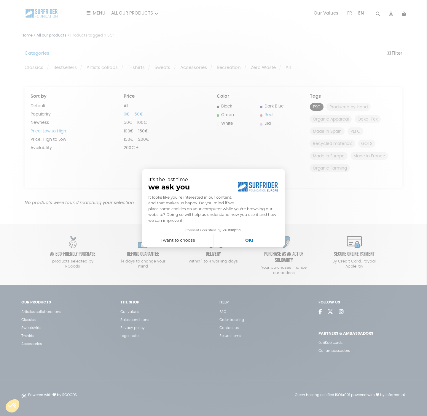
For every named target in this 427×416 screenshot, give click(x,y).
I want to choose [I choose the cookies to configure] (177, 240)
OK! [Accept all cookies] (249, 240)
